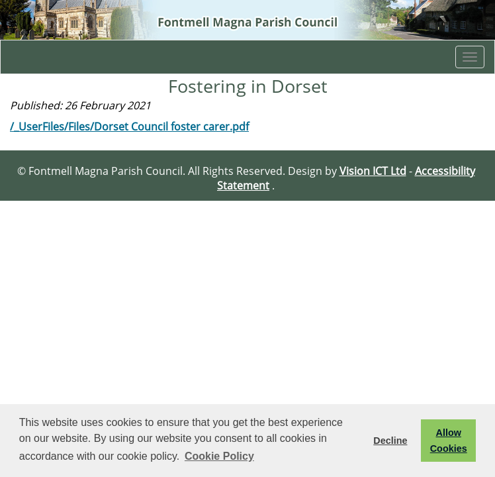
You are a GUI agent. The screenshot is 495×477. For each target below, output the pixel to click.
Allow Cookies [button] (448, 440)
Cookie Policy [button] (219, 456)
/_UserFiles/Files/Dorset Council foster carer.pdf (129, 126)
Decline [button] (390, 440)
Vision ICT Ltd (372, 171)
